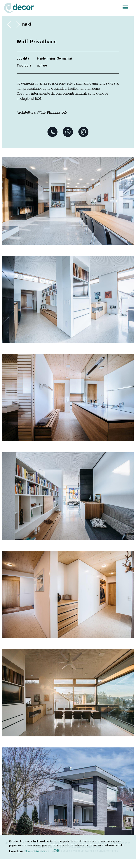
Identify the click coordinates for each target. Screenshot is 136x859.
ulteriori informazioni (37, 851)
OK (56, 850)
